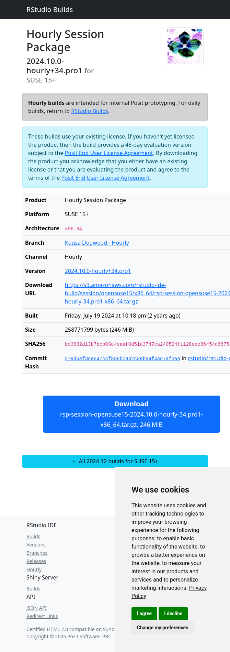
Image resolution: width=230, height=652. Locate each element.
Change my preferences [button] (162, 627)
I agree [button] (144, 613)
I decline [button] (173, 613)
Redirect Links (42, 616)
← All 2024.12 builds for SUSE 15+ (115, 461)
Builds (33, 536)
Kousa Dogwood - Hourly (97, 242)
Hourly (34, 569)
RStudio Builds (49, 9)
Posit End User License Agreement (109, 153)
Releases (36, 561)
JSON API (36, 608)
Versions (36, 544)
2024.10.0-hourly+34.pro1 (98, 271)
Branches (36, 553)
